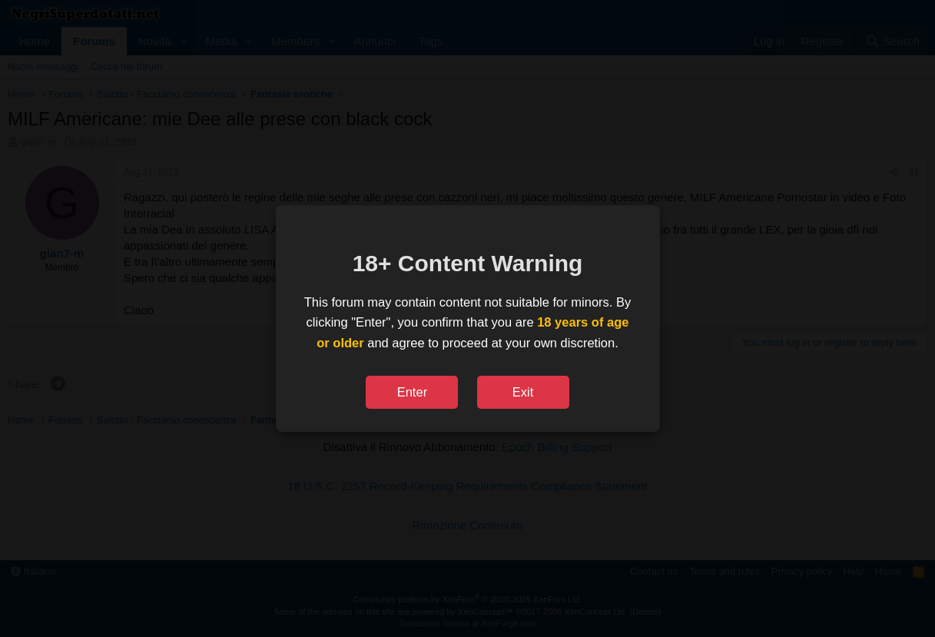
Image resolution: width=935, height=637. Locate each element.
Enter (412, 392)
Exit (523, 392)
